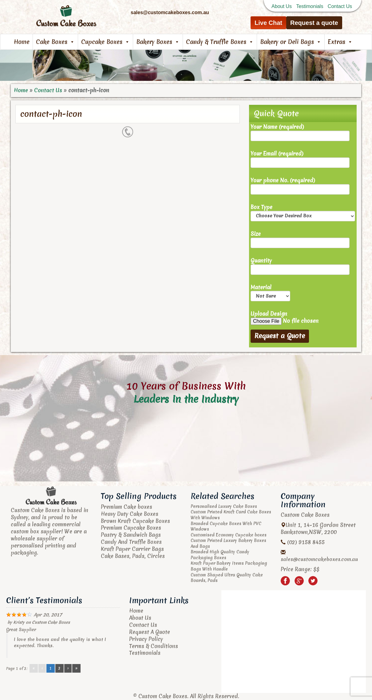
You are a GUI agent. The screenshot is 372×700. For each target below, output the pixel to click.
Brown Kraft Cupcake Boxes (135, 520)
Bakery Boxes (158, 42)
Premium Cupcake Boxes (131, 527)
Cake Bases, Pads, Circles (133, 556)
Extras (340, 42)
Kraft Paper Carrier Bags (132, 548)
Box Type (303, 212)
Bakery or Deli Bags (290, 42)
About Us (281, 6)
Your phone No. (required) (300, 186)
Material (270, 293)
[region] (186, 65)
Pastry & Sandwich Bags (131, 534)
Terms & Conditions (153, 646)
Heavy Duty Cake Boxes (129, 513)
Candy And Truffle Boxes (131, 541)
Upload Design (303, 317)
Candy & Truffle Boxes (220, 42)
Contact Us (340, 6)
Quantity (300, 266)
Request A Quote (149, 631)
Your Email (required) (300, 159)
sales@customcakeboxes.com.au (319, 559)
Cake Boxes (55, 42)
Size (300, 239)
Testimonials (309, 6)
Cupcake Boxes (105, 42)
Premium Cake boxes (126, 506)
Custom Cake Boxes (51, 622)
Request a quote (314, 22)
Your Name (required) (300, 132)
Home (22, 42)
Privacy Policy (146, 639)
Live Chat (268, 22)
